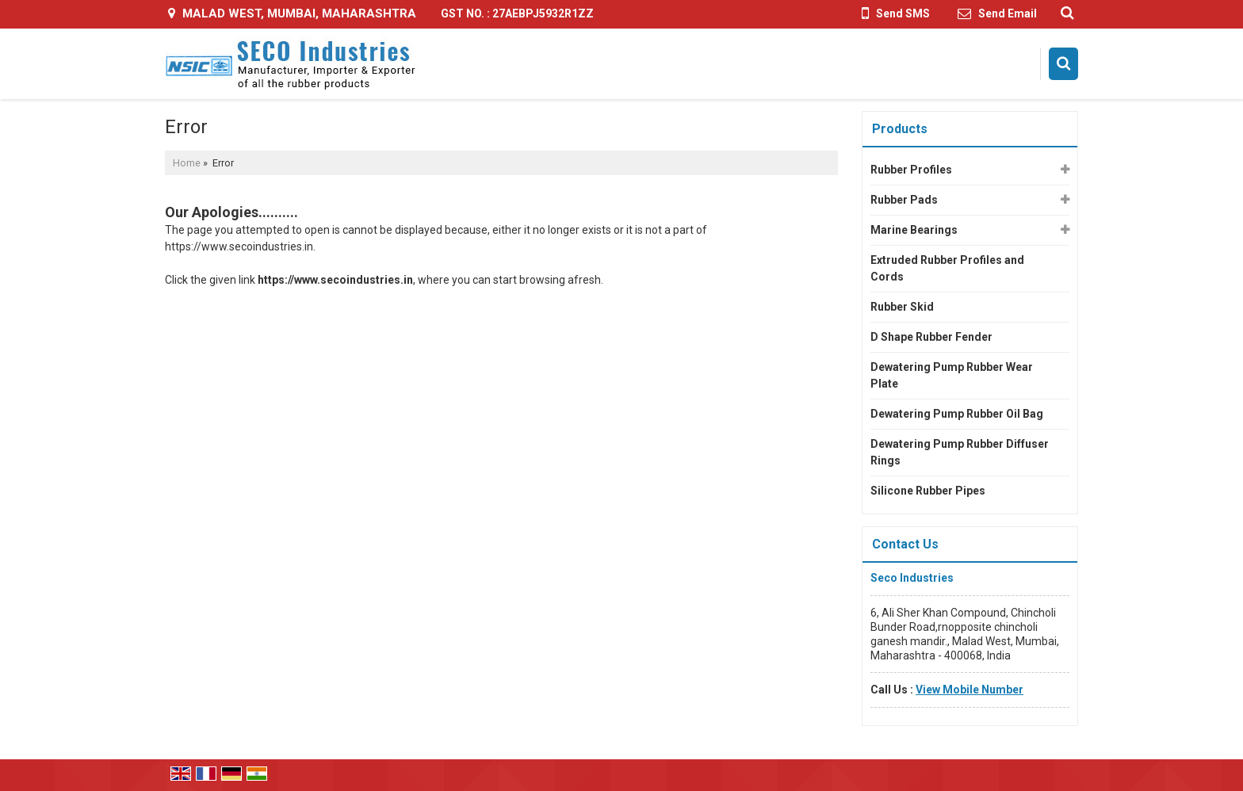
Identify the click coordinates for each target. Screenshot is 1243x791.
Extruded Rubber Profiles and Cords (947, 268)
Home (187, 163)
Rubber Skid (902, 306)
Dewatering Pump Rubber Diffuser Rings (959, 452)
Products (899, 128)
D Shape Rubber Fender (931, 337)
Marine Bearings (914, 230)
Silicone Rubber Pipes (927, 490)
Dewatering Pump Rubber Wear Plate (951, 375)
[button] (969, 689)
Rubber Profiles (911, 169)
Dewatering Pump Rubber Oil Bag (956, 413)
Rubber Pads (904, 199)
